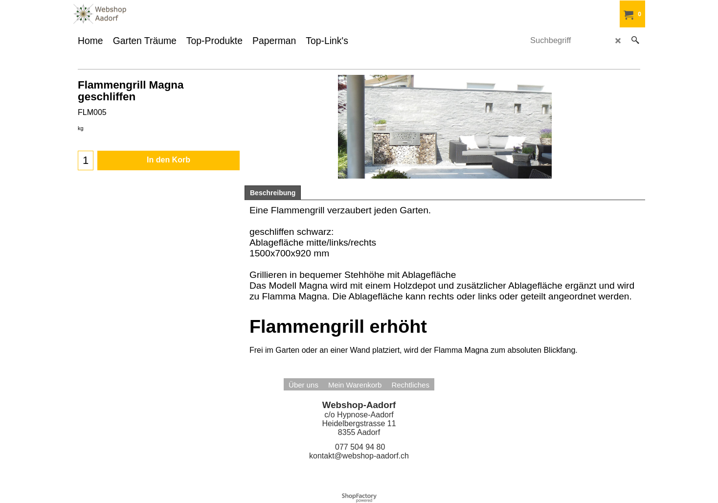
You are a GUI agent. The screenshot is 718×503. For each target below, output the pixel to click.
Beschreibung (272, 193)
